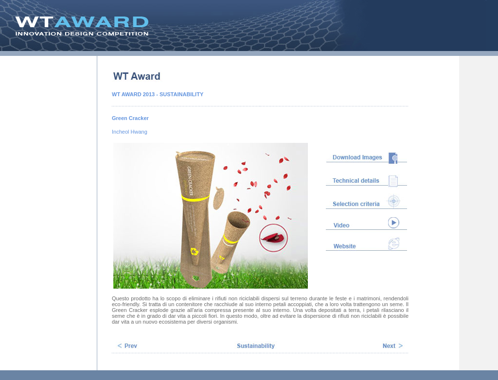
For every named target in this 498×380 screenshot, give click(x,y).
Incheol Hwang (129, 132)
